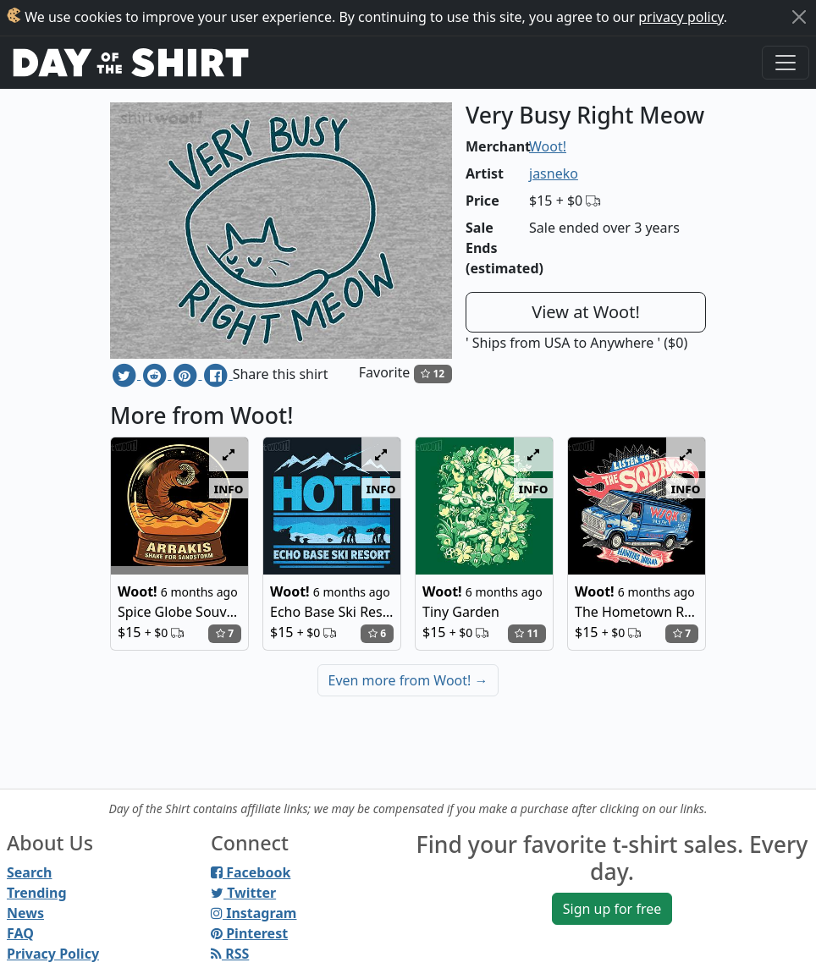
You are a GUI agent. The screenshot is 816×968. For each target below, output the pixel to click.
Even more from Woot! (408, 680)
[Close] (799, 17)
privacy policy (681, 17)
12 (432, 373)
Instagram (253, 913)
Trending (37, 892)
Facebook (250, 872)
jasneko (553, 173)
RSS (230, 953)
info (229, 488)
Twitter (243, 892)
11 (526, 633)
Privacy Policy (53, 953)
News (25, 913)
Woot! (547, 146)
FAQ (20, 933)
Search (29, 872)
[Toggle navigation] (785, 63)
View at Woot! (586, 311)
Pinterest (249, 933)
